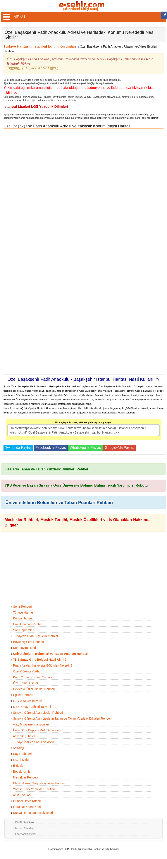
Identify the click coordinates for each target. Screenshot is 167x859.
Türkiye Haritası (16, 46)
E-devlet (18, 765)
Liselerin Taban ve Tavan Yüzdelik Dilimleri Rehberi (47, 469)
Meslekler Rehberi (25, 777)
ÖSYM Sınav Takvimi (27, 701)
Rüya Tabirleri (22, 754)
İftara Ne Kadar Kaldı (27, 807)
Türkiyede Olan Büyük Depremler (35, 636)
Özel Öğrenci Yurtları (27, 671)
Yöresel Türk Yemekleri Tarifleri (34, 789)
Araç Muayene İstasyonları (31, 724)
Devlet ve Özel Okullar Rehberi (34, 689)
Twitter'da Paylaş (18, 447)
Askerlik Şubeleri (24, 736)
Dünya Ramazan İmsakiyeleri (33, 812)
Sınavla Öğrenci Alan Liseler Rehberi (38, 712)
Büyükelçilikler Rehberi (28, 642)
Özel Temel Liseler (25, 683)
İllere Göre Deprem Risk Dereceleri (37, 730)
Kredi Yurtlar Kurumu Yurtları (32, 677)
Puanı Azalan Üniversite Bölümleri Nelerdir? (42, 665)
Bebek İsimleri (22, 771)
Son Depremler (23, 630)
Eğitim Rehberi (23, 695)
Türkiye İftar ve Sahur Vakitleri (33, 742)
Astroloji (18, 748)
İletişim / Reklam (24, 828)
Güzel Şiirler (21, 759)
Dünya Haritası (23, 618)
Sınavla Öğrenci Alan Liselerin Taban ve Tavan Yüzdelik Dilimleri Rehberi (62, 718)
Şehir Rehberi (22, 606)
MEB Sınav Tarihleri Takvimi (32, 706)
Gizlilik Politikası (24, 822)
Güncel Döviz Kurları (27, 801)
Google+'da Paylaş (119, 447)
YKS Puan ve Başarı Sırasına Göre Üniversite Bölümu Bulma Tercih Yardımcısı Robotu (76, 485)
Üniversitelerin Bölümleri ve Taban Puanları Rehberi (59, 502)
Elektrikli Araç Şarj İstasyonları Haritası (39, 783)
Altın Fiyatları (22, 795)
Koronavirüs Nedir (25, 648)
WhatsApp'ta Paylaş (85, 447)
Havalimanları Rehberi (28, 624)
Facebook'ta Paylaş (50, 447)
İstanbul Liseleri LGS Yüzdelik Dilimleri (35, 106)
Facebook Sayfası (25, 834)
